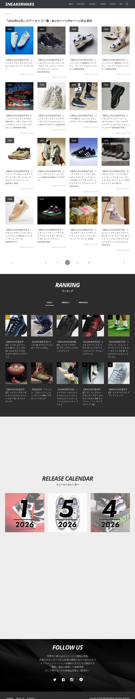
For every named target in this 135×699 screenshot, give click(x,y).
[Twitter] (55, 643)
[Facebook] (63, 643)
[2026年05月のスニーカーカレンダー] (67, 476)
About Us (20, 662)
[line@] (80, 643)
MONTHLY (83, 302)
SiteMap (10, 662)
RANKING (67, 285)
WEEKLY (66, 302)
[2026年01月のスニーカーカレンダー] (24, 476)
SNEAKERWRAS (108, 662)
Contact (30, 662)
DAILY (49, 302)
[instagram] (72, 643)
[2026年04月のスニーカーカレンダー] (110, 476)
